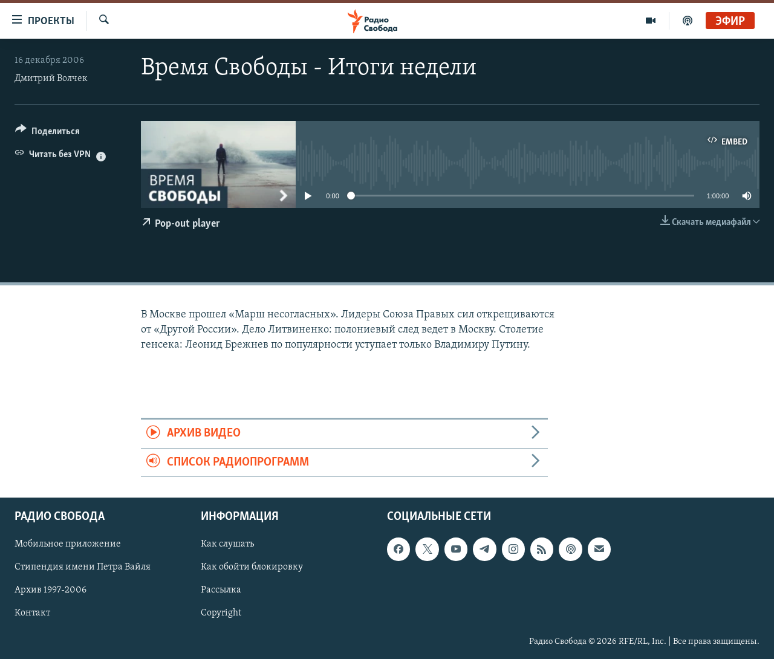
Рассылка (221, 590)
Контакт (32, 613)
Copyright (221, 613)
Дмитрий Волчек (51, 78)
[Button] (47, 133)
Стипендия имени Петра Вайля (83, 567)
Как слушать (227, 544)
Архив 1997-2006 (50, 590)
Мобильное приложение (68, 544)
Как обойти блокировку (252, 567)
